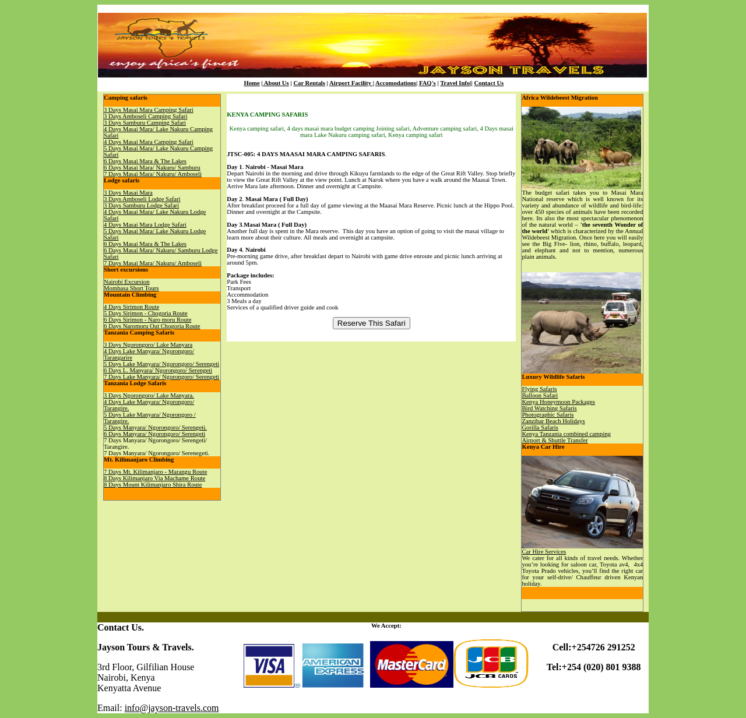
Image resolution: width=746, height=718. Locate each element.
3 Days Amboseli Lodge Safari (142, 199)
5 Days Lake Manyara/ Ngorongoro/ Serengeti (161, 364)
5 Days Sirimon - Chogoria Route (146, 313)
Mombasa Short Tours (131, 288)
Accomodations (395, 83)
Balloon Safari (540, 395)
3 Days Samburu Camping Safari (145, 122)
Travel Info (455, 83)
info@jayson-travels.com (172, 708)
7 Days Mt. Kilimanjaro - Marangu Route (155, 472)
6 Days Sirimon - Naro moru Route (147, 319)
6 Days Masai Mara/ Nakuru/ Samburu (152, 167)
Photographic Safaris (547, 414)
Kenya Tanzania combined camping (566, 434)
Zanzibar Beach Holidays (553, 421)
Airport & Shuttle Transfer (554, 440)
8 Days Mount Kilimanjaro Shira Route (153, 484)
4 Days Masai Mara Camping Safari (148, 142)
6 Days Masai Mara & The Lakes (145, 161)
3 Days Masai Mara (128, 192)
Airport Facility (351, 83)
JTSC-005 (240, 154)
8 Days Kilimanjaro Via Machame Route (154, 478)
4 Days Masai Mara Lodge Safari (145, 224)
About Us (276, 83)
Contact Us (489, 83)
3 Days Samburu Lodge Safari (141, 205)
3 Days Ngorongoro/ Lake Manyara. (149, 395)
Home (251, 83)
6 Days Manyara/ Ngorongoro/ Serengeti (154, 434)
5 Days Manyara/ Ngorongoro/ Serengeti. (155, 427)
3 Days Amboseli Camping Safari (145, 116)
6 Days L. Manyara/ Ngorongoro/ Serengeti (158, 370)
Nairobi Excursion (126, 282)
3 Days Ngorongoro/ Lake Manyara (148, 345)
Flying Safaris (539, 389)
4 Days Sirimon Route (131, 307)
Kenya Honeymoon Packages (558, 402)
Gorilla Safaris (540, 427)
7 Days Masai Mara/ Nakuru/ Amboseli (153, 174)
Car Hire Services (544, 551)
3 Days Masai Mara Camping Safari (148, 110)
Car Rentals (309, 83)
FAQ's (427, 83)
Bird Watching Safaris (549, 408)
